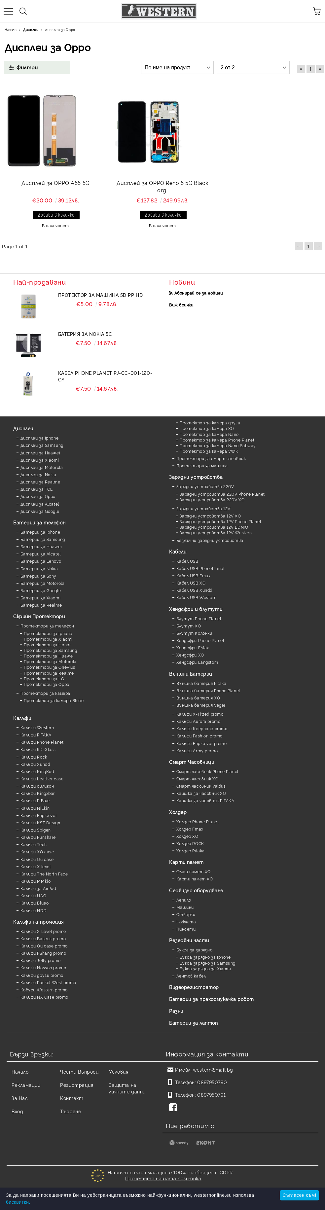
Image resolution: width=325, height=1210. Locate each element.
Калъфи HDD (33, 910)
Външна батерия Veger (201, 705)
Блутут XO (188, 625)
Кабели (177, 551)
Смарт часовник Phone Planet (207, 771)
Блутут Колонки (194, 633)
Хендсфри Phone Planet (200, 640)
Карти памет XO (194, 878)
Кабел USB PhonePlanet (200, 568)
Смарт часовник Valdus (201, 786)
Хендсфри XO (190, 655)
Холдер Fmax (189, 829)
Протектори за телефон (47, 625)
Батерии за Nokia (39, 568)
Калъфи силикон (37, 786)
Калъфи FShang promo (43, 953)
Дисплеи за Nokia (38, 474)
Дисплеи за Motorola (41, 467)
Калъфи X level (35, 866)
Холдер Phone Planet (197, 821)
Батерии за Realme (41, 605)
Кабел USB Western (196, 597)
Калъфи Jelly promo (40, 960)
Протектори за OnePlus (49, 667)
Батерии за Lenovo (40, 561)
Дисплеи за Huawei (40, 452)
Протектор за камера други (210, 422)
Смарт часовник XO (197, 778)
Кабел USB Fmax (193, 575)
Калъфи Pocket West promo (48, 982)
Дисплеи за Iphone (39, 438)
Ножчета (186, 921)
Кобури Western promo (44, 989)
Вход (17, 1111)
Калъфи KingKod (37, 771)
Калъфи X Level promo (43, 931)
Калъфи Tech (33, 844)
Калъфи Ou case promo (44, 945)
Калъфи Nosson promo (43, 967)
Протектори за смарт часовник (211, 458)
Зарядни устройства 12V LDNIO (214, 527)
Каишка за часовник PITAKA (205, 800)
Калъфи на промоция (38, 921)
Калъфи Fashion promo (199, 735)
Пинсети (186, 929)
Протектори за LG (44, 678)
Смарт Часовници (191, 762)
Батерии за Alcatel (40, 553)
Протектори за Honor (47, 644)
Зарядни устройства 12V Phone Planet (221, 521)
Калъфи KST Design (40, 822)
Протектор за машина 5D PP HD (100, 295)
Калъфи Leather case (42, 778)
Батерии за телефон (39, 522)
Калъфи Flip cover (38, 815)
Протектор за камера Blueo (54, 700)
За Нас (20, 1098)
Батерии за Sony (38, 576)
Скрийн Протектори (39, 616)
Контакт (71, 1098)
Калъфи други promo (41, 975)
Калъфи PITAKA (36, 734)
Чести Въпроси (79, 1071)
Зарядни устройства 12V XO (210, 515)
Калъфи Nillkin (35, 808)
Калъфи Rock (33, 757)
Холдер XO (187, 836)
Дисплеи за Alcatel (39, 504)
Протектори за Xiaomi (48, 639)
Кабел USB (187, 561)
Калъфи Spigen (35, 830)
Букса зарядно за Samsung (207, 963)
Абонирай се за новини (198, 293)
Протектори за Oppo (46, 684)
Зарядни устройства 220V (205, 486)
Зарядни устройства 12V (203, 508)
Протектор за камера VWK (209, 451)
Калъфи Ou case (37, 859)
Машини (185, 907)
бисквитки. (18, 1202)
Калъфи (22, 718)
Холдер (178, 812)
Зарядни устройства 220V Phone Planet (222, 494)
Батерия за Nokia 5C (85, 334)
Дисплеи (23, 428)
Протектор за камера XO (207, 428)
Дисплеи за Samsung (41, 445)
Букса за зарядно (194, 949)
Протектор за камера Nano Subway (218, 445)
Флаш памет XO (193, 871)
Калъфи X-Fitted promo (200, 714)
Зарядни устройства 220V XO (212, 499)
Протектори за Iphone (48, 633)
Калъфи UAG (33, 895)
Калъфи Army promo (197, 750)
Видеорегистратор (194, 987)
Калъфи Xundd (35, 764)
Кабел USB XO (191, 583)
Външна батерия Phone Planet (208, 690)
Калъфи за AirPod (38, 888)
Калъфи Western (37, 727)
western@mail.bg (213, 1069)
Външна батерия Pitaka (201, 683)
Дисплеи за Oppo (37, 496)
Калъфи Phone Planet (42, 742)
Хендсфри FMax (192, 647)
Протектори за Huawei (49, 655)
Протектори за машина (202, 465)
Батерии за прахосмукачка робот (211, 999)
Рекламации (26, 1085)
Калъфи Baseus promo (43, 938)
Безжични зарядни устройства (209, 540)
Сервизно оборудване (196, 890)
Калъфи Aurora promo (198, 721)
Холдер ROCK (190, 843)
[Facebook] (174, 1108)
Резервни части (189, 940)
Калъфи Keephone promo (202, 728)
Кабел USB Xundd (194, 590)
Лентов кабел (191, 976)
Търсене (70, 1111)
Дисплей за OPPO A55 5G (55, 182)
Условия (118, 1071)
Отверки (186, 914)
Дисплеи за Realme (40, 481)
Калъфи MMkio (35, 881)
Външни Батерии (190, 673)
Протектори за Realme (49, 673)
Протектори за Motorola (50, 661)
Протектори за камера (45, 693)
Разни (176, 1011)
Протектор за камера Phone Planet (217, 440)
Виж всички (181, 304)
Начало (20, 1071)
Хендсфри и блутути (195, 609)
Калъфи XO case (37, 851)
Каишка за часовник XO (201, 793)
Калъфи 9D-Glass (38, 749)
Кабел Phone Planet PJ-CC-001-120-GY (105, 376)
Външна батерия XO (198, 697)
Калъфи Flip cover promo (201, 743)
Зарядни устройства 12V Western (216, 532)
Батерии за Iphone (40, 532)
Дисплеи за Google (39, 511)
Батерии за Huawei (41, 546)
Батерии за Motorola (42, 583)
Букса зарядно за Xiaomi (205, 968)
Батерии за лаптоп (193, 1022)
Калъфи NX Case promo (44, 997)
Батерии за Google (40, 590)
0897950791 (211, 1094)
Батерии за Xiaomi (40, 597)
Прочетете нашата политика (163, 1178)
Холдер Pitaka (190, 850)
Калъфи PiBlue (35, 800)
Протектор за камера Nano (209, 434)
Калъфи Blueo (34, 903)
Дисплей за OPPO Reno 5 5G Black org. (162, 186)
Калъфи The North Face (44, 873)
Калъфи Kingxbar (37, 793)
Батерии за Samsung (42, 539)
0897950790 (212, 1082)
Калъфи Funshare (38, 837)
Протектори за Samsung (50, 650)
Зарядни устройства (196, 477)
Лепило (183, 900)
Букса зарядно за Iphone (205, 957)
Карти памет (186, 862)
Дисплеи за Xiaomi (39, 460)
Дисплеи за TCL (36, 489)
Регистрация (76, 1085)
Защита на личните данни (127, 1088)
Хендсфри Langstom (197, 662)
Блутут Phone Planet (199, 618)
